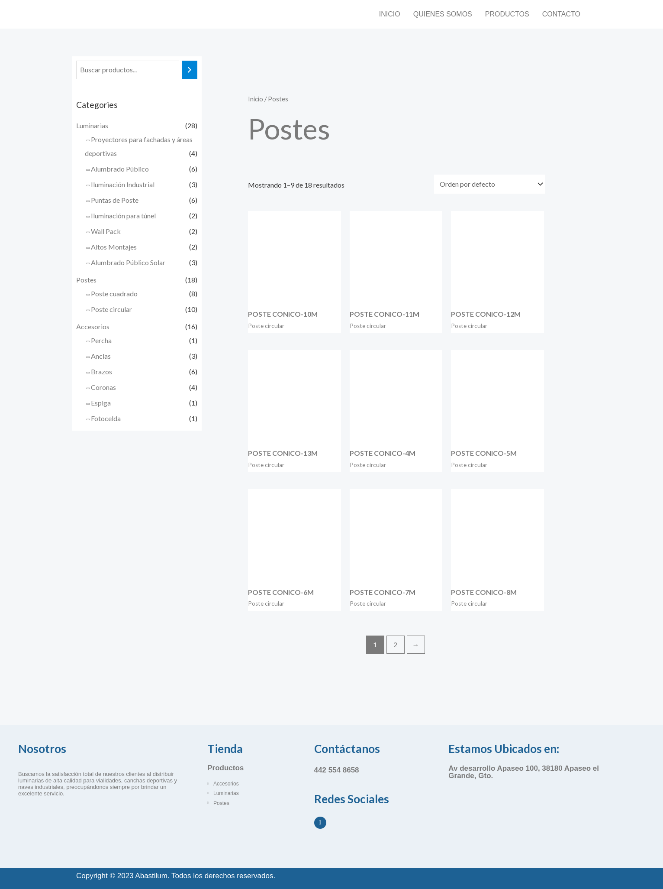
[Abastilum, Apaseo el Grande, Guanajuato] (530, 818)
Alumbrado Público (120, 169)
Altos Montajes (114, 247)
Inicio (389, 14)
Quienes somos (442, 14)
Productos (507, 14)
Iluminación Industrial (122, 184)
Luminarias (92, 125)
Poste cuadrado (114, 293)
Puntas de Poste (114, 200)
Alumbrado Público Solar (128, 262)
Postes (86, 280)
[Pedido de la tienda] (489, 184)
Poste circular (111, 309)
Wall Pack (106, 231)
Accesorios (92, 326)
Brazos (101, 371)
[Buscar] (189, 70)
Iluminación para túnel (123, 215)
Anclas (101, 356)
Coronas (103, 387)
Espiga (101, 403)
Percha (101, 340)
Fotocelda (106, 418)
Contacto (561, 14)
